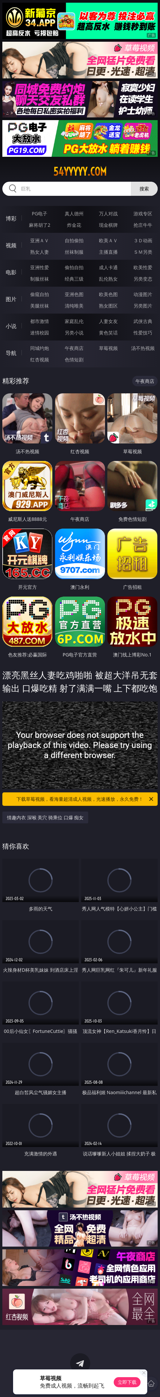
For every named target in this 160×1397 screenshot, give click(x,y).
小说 (11, 326)
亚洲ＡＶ (39, 240)
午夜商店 (74, 348)
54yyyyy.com (80, 171)
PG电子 (40, 213)
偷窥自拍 (39, 294)
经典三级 (74, 279)
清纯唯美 (74, 305)
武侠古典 (143, 321)
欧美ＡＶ (108, 240)
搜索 (144, 188)
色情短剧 (74, 359)
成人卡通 (108, 267)
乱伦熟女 (108, 279)
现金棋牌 (108, 225)
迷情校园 (39, 332)
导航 (11, 353)
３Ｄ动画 (143, 240)
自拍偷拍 (74, 240)
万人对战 (108, 213)
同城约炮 (39, 348)
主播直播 (108, 252)
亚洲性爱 (39, 267)
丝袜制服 (74, 252)
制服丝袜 (39, 279)
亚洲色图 (74, 294)
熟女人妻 (39, 252)
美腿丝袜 (39, 305)
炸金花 (74, 225)
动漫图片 (143, 294)
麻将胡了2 (39, 225)
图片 (11, 299)
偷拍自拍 (74, 267)
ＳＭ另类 (143, 252)
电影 (11, 272)
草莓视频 (108, 348)
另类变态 (143, 279)
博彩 (11, 218)
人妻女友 (108, 321)
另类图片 (143, 305)
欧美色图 (108, 294)
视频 (11, 245)
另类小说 (74, 332)
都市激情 (39, 321)
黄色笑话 (108, 332)
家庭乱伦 (74, 321)
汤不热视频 (143, 348)
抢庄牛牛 (143, 225)
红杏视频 (39, 359)
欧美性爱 (143, 267)
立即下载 (127, 1382)
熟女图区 (108, 305)
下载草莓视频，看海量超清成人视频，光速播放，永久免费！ (85, 799)
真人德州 (74, 213)
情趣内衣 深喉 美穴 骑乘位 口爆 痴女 (45, 817)
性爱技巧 (143, 332)
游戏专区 (143, 213)
